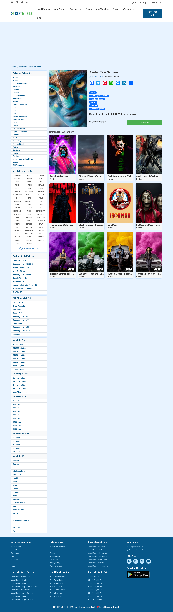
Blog (39, 18)
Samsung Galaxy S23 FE (22, 275)
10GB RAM (17, 422)
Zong (17, 204)
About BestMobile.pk (57, 547)
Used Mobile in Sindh (19, 583)
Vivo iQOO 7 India (19, 271)
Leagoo (29, 224)
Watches (14, 560)
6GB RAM (16, 415)
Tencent (16, 513)
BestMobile (96, 76)
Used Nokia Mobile (56, 587)
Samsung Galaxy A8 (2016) (23, 264)
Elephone (41, 214)
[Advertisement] (86, 44)
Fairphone (29, 230)
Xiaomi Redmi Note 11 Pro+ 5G (25, 285)
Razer (29, 221)
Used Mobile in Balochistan (21, 590)
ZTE (29, 198)
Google (41, 191)
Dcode (17, 240)
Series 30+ (17, 489)
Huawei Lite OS (19, 503)
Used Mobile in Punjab (19, 580)
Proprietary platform (21, 520)
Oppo (29, 188)
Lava (41, 224)
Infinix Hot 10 (18, 324)
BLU (41, 204)
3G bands (16, 441)
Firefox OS (17, 475)
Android (16, 461)
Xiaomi (41, 175)
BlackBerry (17, 195)
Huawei (17, 178)
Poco (29, 211)
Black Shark (41, 211)
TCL (41, 201)
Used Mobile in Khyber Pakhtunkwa (24, 587)
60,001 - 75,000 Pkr (95, 580)
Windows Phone (19, 471)
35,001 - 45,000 (19, 352)
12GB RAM (17, 425)
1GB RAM (16, 401)
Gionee (29, 243)
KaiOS (15, 496)
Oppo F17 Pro (18, 313)
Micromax (17, 211)
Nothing (17, 214)
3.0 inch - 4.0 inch (19, 389)
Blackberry (17, 464)
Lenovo (29, 195)
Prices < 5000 (18, 369)
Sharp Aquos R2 (19, 306)
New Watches (102, 9)
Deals (89, 9)
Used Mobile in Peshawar (97, 556)
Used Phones (43, 9)
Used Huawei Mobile (57, 590)
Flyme (15, 531)
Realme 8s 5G (18, 282)
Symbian (16, 478)
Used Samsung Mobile (58, 577)
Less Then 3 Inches (20, 392)
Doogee (29, 227)
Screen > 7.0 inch (19, 378)
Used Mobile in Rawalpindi (98, 553)
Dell (17, 243)
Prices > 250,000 (19, 345)
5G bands (16, 448)
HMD (29, 237)
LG (41, 182)
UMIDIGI (41, 237)
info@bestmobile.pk (135, 547)
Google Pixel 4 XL (20, 278)
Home (13, 67)
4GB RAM (16, 411)
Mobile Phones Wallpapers (30, 67)
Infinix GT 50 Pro (19, 260)
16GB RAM (17, 429)
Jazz (29, 204)
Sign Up (143, 2)
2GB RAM (16, 404)
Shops (116, 9)
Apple (29, 175)
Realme (41, 185)
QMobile (17, 188)
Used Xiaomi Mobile (57, 583)
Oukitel (17, 224)
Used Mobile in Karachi (96, 547)
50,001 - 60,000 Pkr (95, 583)
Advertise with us (56, 556)
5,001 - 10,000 (18, 366)
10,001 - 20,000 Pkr (95, 596)
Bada (14, 506)
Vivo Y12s (17, 310)
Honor (29, 178)
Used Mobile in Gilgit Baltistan (22, 600)
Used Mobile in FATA (18, 596)
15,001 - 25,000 (19, 359)
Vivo (41, 188)
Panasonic (41, 221)
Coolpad (41, 230)
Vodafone (17, 201)
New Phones (60, 9)
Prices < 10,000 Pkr (95, 600)
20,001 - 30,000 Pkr (95, 593)
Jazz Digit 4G (18, 302)
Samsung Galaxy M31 (21, 317)
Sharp (17, 208)
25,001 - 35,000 (19, 355)
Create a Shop (156, 2)
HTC (17, 182)
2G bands (16, 438)
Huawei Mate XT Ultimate (22, 289)
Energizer (29, 234)
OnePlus (17, 191)
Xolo (17, 221)
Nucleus (16, 524)
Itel (41, 208)
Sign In (133, 2)
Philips (41, 240)
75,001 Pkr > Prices (95, 577)
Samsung (17, 175)
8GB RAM (16, 418)
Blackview (41, 217)
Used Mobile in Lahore (96, 550)
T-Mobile (17, 230)
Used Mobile (15, 550)
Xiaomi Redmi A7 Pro (21, 267)
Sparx (41, 234)
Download (144, 122)
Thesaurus (54, 550)
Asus (41, 198)
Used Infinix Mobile (57, 593)
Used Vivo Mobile (56, 596)
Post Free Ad (152, 13)
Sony (29, 182)
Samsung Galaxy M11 (21, 320)
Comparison (76, 9)
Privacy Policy (55, 563)
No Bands (16, 452)
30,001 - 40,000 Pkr (95, 590)
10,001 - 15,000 (19, 362)
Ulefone (29, 208)
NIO (17, 234)
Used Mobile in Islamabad (20, 577)
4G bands (16, 445)
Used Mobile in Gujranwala (98, 566)
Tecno (17, 185)
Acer (17, 217)
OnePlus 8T (17, 292)
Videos (52, 553)
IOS (14, 468)
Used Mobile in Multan (96, 563)
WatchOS (16, 499)
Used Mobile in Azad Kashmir (22, 593)
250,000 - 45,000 (19, 348)
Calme (17, 237)
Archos (29, 217)
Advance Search (29, 248)
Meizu (17, 198)
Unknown (16, 492)
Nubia (29, 214)
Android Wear (18, 510)
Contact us (54, 560)
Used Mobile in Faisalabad (98, 560)
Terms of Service (56, 566)
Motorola (29, 191)
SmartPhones (16, 547)
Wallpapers (128, 9)
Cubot (41, 227)
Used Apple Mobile (56, 580)
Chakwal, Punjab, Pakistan (137, 550)
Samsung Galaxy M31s (21, 331)
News (13, 566)
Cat (17, 227)
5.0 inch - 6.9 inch (19, 381)
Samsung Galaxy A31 (21, 327)
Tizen (15, 485)
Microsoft (29, 201)
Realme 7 (16, 334)
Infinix (29, 185)
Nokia (41, 178)
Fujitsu (29, 240)
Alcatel (41, 195)
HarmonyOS (17, 527)
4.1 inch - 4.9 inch (19, 385)
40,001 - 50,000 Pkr (95, 587)
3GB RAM (16, 408)
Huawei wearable (19, 517)
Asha (15, 482)
